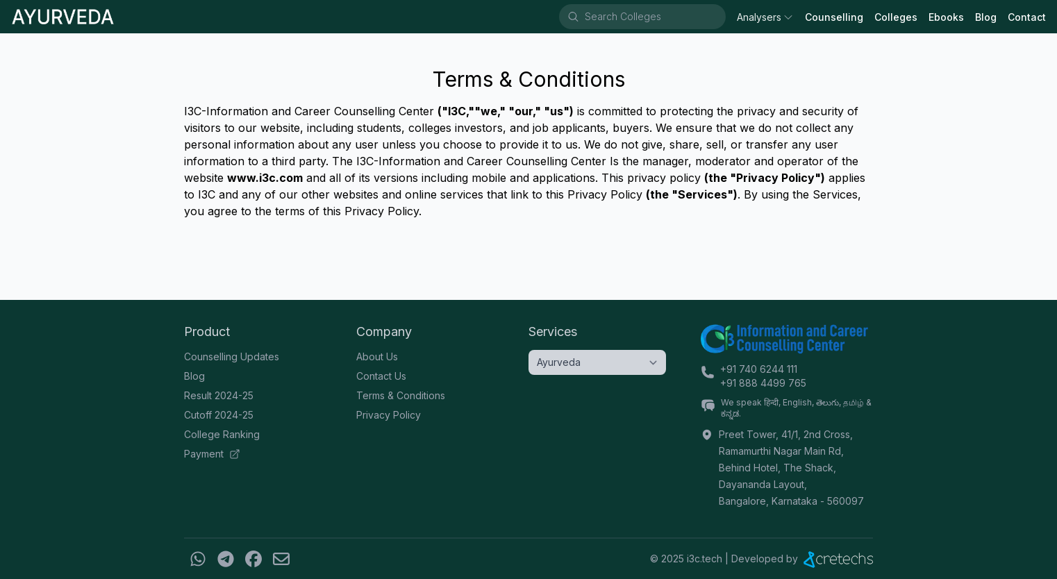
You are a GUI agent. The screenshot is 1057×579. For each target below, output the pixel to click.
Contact (1027, 17)
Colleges (895, 17)
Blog (986, 17)
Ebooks (946, 17)
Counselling (834, 17)
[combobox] (654, 16)
